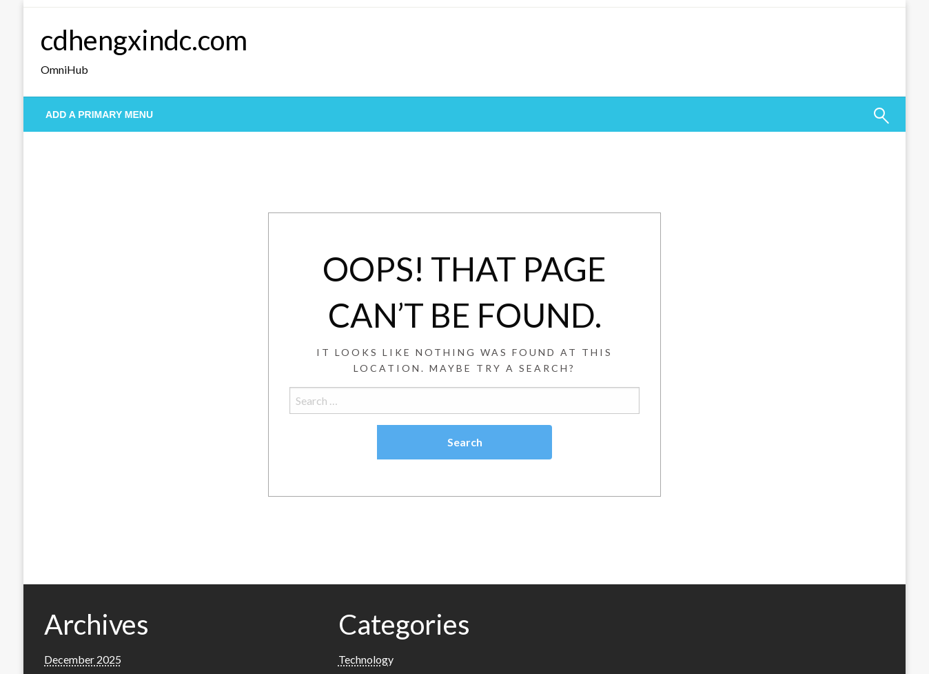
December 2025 (82, 659)
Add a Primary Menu (99, 114)
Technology (366, 659)
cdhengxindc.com (144, 40)
